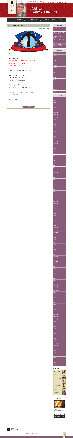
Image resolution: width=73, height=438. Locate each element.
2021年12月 (55, 227)
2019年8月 (55, 295)
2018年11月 (55, 316)
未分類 (54, 91)
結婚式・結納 (50, 428)
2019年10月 (55, 290)
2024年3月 (55, 162)
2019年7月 (55, 297)
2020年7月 (55, 268)
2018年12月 (55, 314)
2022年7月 (55, 210)
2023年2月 (55, 194)
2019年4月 (55, 304)
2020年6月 (55, 271)
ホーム (27, 428)
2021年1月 (55, 254)
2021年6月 (55, 242)
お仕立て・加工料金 (38, 428)
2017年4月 (55, 362)
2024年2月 (55, 165)
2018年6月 (55, 328)
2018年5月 (55, 331)
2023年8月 (55, 179)
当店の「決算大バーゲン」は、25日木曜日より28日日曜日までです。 (59, 29)
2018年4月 (55, 333)
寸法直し (55, 79)
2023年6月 (55, 184)
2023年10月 (55, 174)
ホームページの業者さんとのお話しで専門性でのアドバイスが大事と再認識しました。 (59, 45)
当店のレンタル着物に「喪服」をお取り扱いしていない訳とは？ (59, 41)
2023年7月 (55, 182)
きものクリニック (56, 74)
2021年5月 (55, 244)
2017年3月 (55, 364)
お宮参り (41, 431)
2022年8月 (55, 208)
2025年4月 (55, 131)
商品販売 (32, 433)
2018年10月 (55, 319)
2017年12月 (55, 343)
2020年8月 (55, 266)
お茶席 (55, 428)
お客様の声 (55, 89)
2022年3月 (55, 220)
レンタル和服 (55, 60)
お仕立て (55, 77)
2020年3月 (55, 278)
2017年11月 (55, 345)
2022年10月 (55, 203)
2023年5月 (55, 186)
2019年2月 (55, 309)
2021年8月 (55, 237)
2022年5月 (55, 215)
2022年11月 (55, 201)
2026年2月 (55, 107)
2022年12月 (55, 198)
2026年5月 (55, 100)
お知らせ (55, 86)
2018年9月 (55, 321)
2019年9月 (55, 292)
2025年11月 (55, 114)
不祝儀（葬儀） (32, 431)
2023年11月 (55, 172)
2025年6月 (55, 126)
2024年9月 (55, 148)
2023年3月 (55, 191)
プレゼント (55, 62)
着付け (54, 53)
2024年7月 (55, 153)
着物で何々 (55, 65)
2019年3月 (55, 307)
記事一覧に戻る (29, 106)
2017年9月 (55, 350)
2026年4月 (55, 102)
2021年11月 (55, 230)
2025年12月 (55, 112)
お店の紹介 (31, 428)
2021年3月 (55, 249)
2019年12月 (55, 285)
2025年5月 (55, 129)
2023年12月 (55, 170)
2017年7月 (55, 355)
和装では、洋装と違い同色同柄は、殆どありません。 (59, 37)
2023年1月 (55, 196)
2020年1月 (55, 283)
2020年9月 (55, 263)
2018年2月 (55, 338)
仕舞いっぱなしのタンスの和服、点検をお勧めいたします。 (59, 33)
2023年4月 (55, 189)
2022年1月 (55, 225)
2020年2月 (55, 280)
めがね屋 (55, 67)
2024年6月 (55, 155)
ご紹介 (54, 72)
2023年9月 (55, 177)
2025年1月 (55, 138)
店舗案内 (44, 428)
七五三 (37, 431)
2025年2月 (55, 136)
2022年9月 (55, 206)
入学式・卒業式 (60, 428)
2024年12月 (55, 141)
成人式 (27, 431)
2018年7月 (55, 326)
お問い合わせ (38, 433)
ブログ (54, 84)
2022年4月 (55, 218)
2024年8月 (55, 150)
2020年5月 (55, 273)
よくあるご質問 (59, 431)
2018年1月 (55, 340)
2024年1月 (55, 167)
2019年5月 (55, 302)
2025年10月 (55, 117)
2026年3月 (55, 105)
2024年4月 (55, 160)
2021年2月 (55, 251)
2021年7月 (55, 239)
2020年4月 (55, 275)
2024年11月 (55, 143)
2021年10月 (55, 232)
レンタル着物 (55, 55)
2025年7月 (55, 124)
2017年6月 (55, 357)
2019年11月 (55, 287)
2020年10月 (55, 261)
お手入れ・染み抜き (48, 431)
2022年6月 (55, 213)
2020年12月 (55, 256)
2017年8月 (55, 352)
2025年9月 (55, 119)
